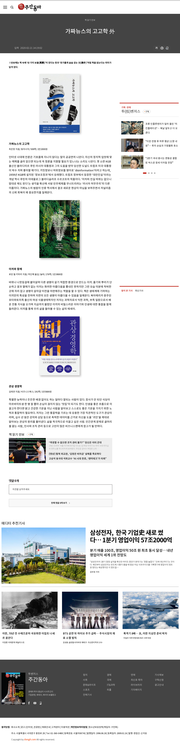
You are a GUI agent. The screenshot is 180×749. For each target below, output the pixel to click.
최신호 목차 (136, 680)
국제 (109, 680)
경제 (109, 675)
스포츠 (86, 689)
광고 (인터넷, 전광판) (31, 727)
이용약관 (65, 727)
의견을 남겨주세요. (21, 489)
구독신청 (159, 680)
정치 (85, 675)
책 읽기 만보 (16, 435)
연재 (133, 675)
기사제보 (159, 675)
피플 (109, 689)
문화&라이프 (89, 685)
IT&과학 (111, 685)
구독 (31, 434)
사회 (85, 680)
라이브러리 (136, 685)
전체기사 (87, 694)
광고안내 (159, 685)
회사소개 (15, 727)
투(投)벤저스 (130, 111)
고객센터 (56, 727)
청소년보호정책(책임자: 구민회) (103, 727)
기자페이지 (136, 689)
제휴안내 (46, 727)
